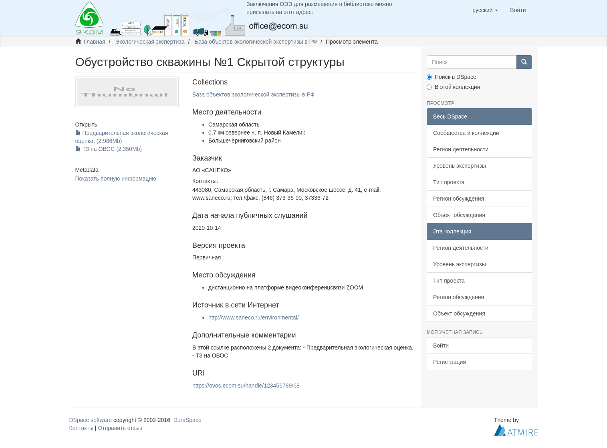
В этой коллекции (453, 87)
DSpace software (90, 420)
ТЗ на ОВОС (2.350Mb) (108, 149)
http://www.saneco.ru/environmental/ (253, 317)
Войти (441, 345)
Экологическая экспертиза (149, 41)
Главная (94, 41)
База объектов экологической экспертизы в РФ (256, 41)
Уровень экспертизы (459, 166)
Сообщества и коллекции (466, 133)
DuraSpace (187, 420)
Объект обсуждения (459, 215)
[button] (485, 10)
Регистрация (449, 362)
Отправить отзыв (120, 428)
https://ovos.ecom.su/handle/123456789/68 (246, 385)
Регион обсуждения (458, 198)
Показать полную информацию (115, 178)
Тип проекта (449, 182)
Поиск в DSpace (451, 77)
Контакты (81, 428)
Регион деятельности (460, 149)
